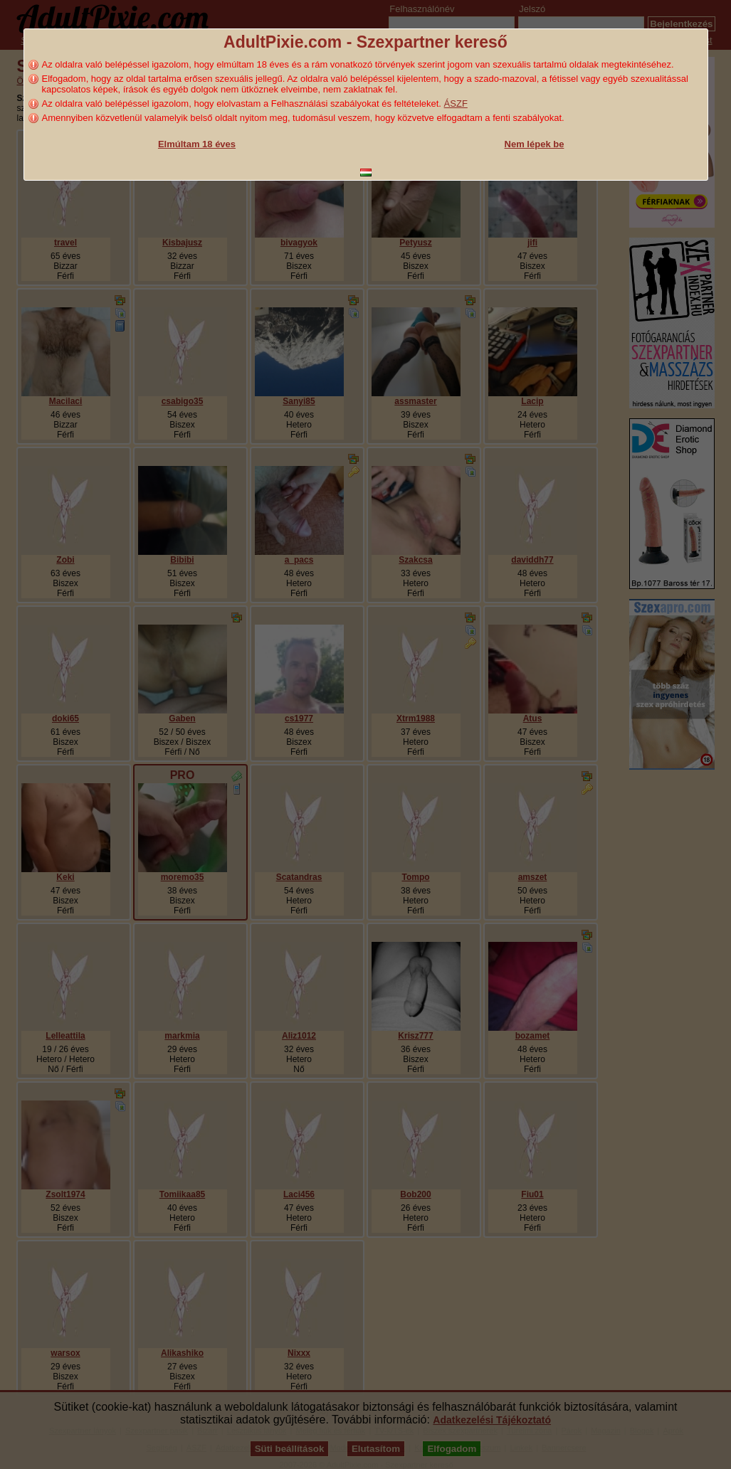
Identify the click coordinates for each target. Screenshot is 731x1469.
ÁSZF (456, 103)
